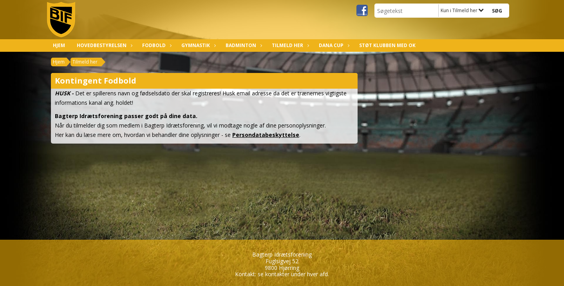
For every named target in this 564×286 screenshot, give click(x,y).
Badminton (243, 45)
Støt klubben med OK (387, 45)
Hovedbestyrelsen (103, 45)
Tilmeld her (289, 45)
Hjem (59, 45)
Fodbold (156, 45)
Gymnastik (197, 45)
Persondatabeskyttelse (265, 134)
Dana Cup (333, 45)
